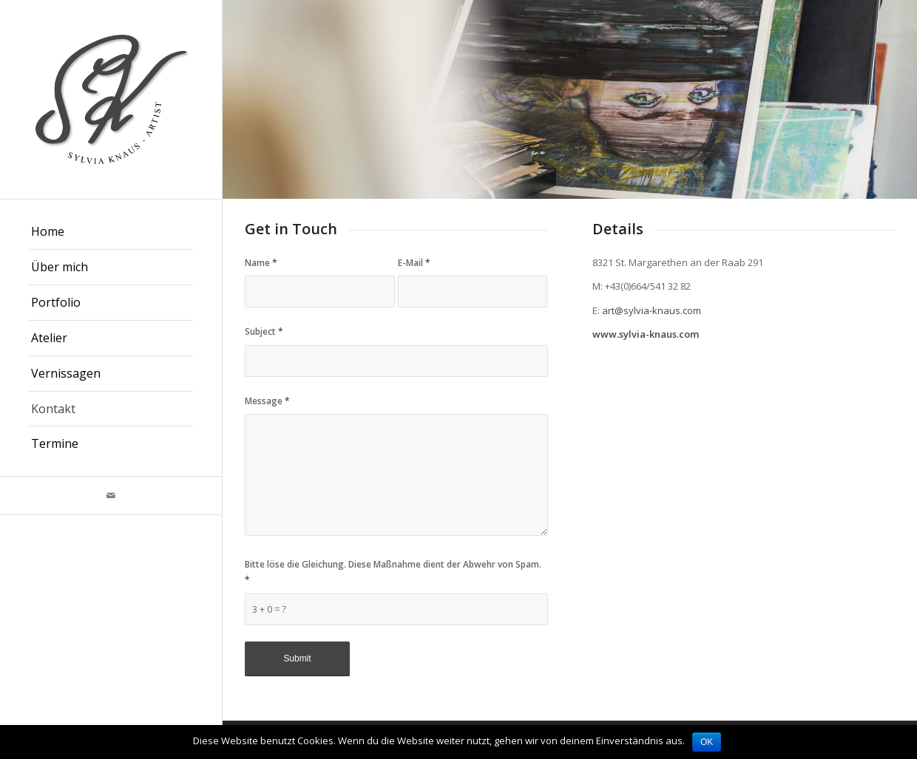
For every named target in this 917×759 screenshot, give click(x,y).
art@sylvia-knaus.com (651, 310)
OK (706, 742)
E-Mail (414, 262)
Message (267, 401)
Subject (264, 331)
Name (261, 262)
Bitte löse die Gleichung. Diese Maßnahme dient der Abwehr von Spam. (393, 572)
